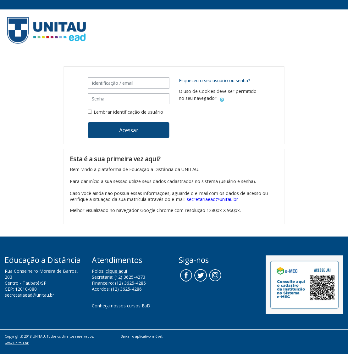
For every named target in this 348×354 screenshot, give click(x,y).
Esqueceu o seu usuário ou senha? (214, 80)
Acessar (128, 130)
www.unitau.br (17, 342)
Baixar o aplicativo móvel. (142, 336)
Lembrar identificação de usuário (128, 112)
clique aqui (116, 271)
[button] (221, 98)
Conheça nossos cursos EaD (121, 306)
